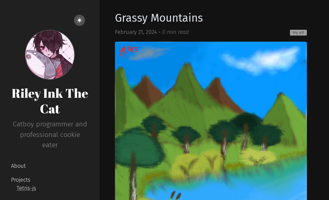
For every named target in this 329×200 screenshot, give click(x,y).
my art (298, 32)
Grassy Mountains (159, 18)
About (18, 165)
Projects (20, 179)
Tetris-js (26, 188)
